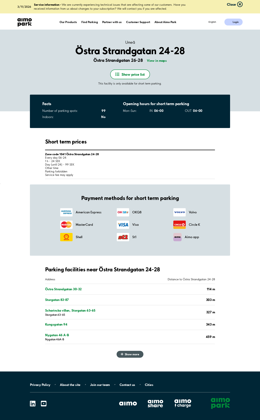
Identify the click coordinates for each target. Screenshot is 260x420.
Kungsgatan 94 (56, 324)
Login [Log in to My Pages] (236, 22)
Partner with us (112, 22)
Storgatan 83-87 (57, 300)
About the (70, 384)
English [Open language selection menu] (212, 22)
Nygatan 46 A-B (57, 335)
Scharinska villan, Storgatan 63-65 (70, 310)
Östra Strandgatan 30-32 (63, 289)
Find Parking (89, 22)
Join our (100, 384)
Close (231, 4)
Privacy (40, 384)
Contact (127, 384)
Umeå (130, 42)
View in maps (157, 61)
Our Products (68, 22)
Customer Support (138, 22)
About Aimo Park (165, 22)
